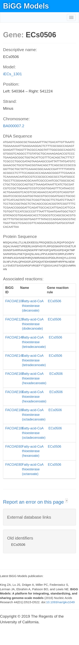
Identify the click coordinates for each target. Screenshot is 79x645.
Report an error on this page (34, 502)
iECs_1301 (12, 74)
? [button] (66, 501)
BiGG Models (26, 6)
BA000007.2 (13, 126)
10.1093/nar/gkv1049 (60, 602)
